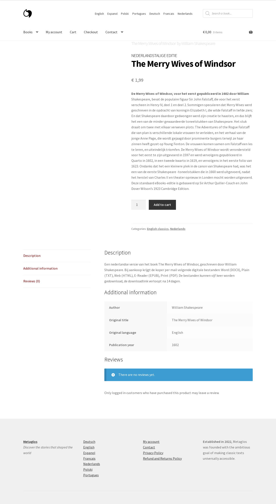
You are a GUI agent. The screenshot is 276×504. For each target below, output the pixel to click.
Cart (73, 32)
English (99, 14)
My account (54, 32)
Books (28, 32)
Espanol (112, 14)
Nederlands (185, 14)
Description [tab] (32, 255)
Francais (168, 14)
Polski (125, 14)
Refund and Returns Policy (162, 458)
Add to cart (162, 204)
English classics (158, 229)
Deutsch (154, 14)
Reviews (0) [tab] (31, 281)
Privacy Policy (153, 453)
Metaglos (30, 441)
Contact (111, 32)
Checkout (91, 32)
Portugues (139, 14)
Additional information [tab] (40, 268)
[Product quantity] (138, 205)
